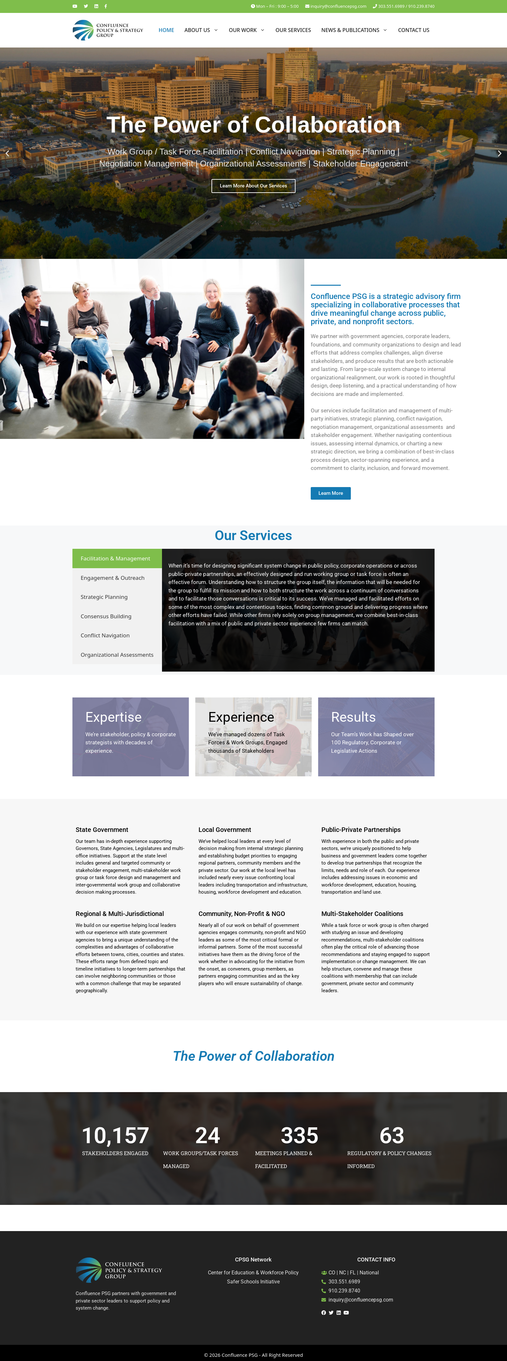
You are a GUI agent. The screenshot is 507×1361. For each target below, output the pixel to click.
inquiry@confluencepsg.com (336, 6)
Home (166, 30)
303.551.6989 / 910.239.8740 (404, 6)
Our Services (293, 30)
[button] (7, 153)
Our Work (249, 30)
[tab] (117, 558)
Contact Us (413, 30)
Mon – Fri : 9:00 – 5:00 (275, 6)
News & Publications (357, 30)
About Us (204, 30)
